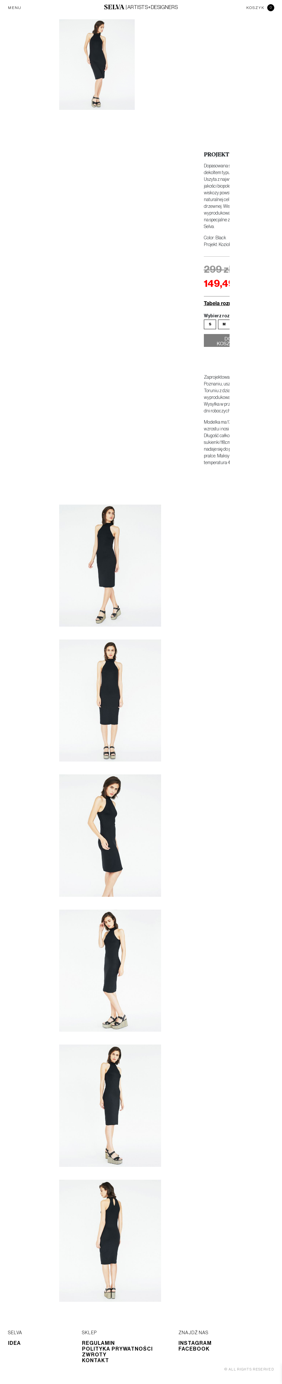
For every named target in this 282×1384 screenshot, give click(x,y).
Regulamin (98, 1343)
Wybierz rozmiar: (222, 316)
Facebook (194, 1349)
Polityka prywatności (117, 1349)
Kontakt (95, 1360)
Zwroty (94, 1355)
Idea (14, 1343)
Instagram (195, 1343)
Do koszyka (228, 342)
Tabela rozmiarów (225, 303)
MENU (15, 8)
